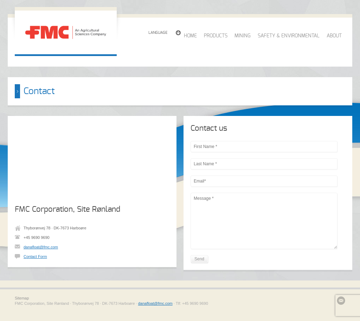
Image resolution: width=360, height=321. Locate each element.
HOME (190, 35)
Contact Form (35, 256)
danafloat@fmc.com (41, 247)
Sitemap (22, 298)
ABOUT (334, 35)
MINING (242, 35)
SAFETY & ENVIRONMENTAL (289, 35)
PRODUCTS (215, 35)
